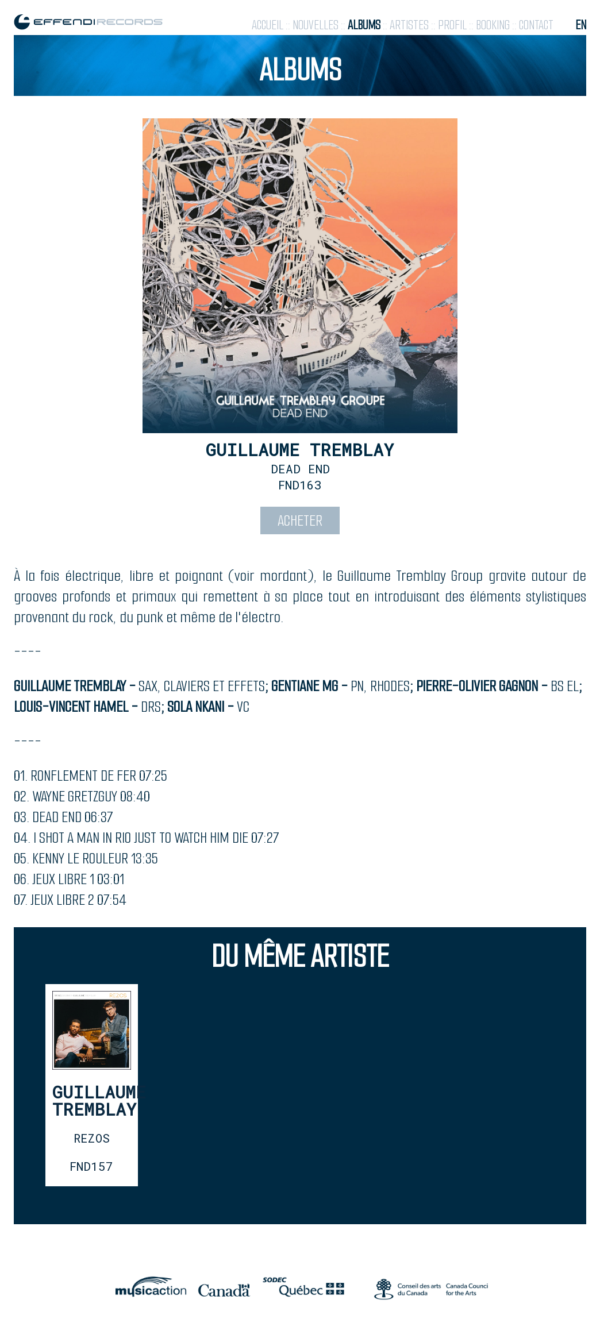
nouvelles (316, 25)
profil (452, 25)
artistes (409, 25)
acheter (300, 520)
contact (536, 25)
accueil (267, 25)
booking (493, 25)
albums (364, 25)
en (580, 25)
